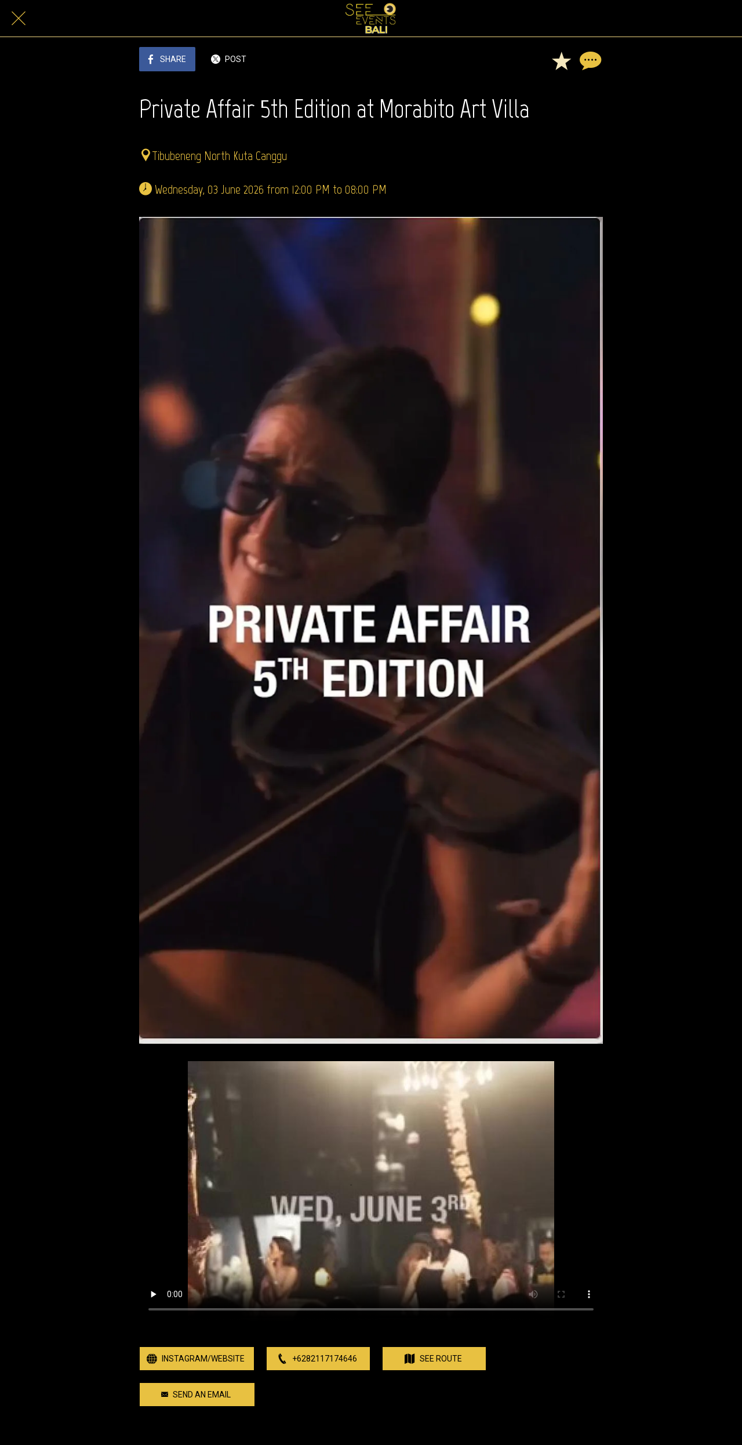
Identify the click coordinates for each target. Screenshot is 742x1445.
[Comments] (589, 60)
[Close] (19, 19)
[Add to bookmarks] (561, 60)
